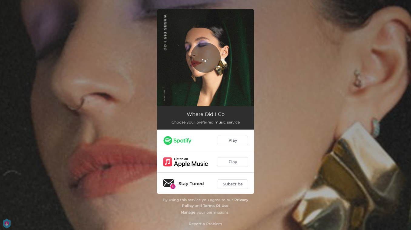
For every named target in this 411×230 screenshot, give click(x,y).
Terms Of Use (216, 205)
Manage (188, 212)
